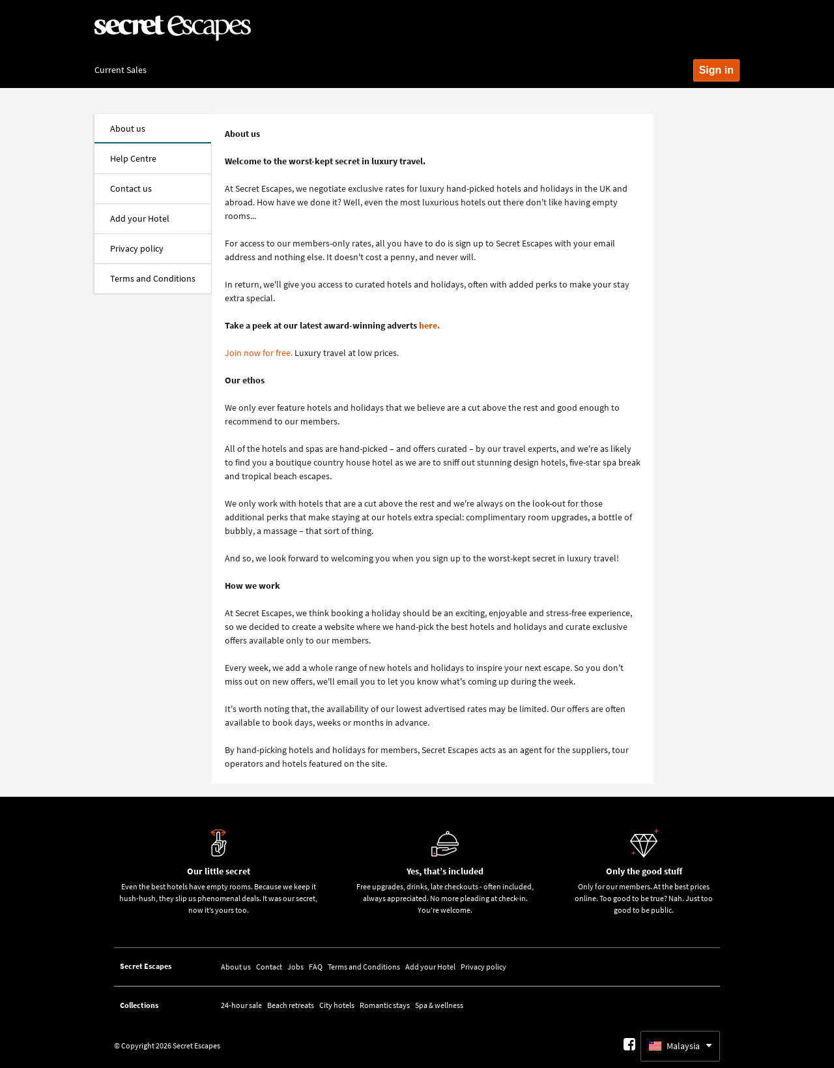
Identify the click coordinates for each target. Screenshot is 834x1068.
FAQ (316, 967)
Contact (269, 967)
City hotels (336, 1005)
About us (236, 967)
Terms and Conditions (364, 967)
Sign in (716, 70)
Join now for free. (259, 353)
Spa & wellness (439, 1005)
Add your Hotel (430, 967)
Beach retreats (290, 1005)
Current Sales (120, 70)
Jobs (295, 967)
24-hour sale (241, 1005)
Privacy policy (483, 967)
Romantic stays (385, 1005)
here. (429, 325)
